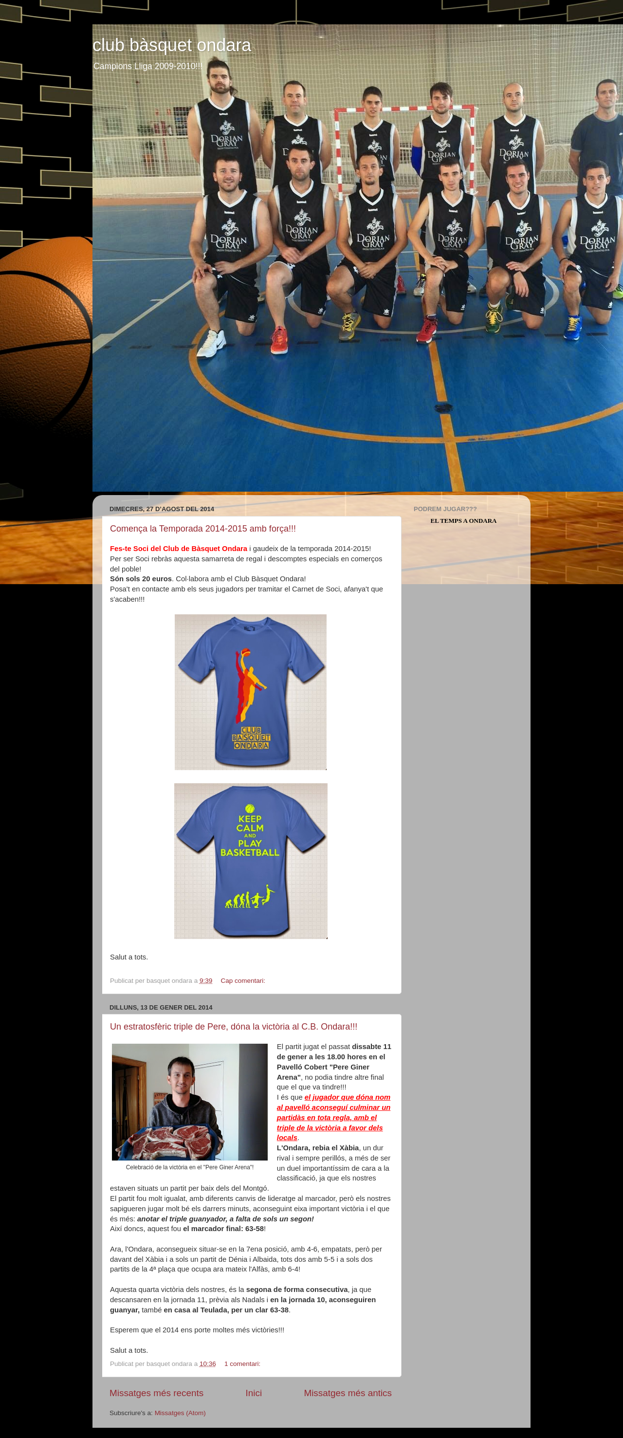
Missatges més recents (156, 1393)
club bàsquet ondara (171, 45)
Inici (254, 1393)
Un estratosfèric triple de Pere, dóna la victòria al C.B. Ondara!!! (233, 1027)
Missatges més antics (348, 1393)
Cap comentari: (243, 980)
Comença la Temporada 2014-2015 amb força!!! (203, 529)
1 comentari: (243, 1363)
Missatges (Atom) (180, 1413)
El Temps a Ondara (464, 520)
